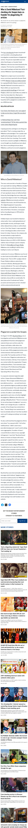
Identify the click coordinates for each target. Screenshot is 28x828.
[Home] (5, 1)
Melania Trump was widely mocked (16, 80)
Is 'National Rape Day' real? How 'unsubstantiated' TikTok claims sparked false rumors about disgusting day (14, 122)
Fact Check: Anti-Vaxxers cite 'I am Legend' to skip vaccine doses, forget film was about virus (13, 113)
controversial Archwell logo (9, 90)
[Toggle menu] (25, 1)
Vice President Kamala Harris (14, 97)
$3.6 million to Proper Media (15, 245)
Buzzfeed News (17, 336)
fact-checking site (8, 52)
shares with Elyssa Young (8, 273)
